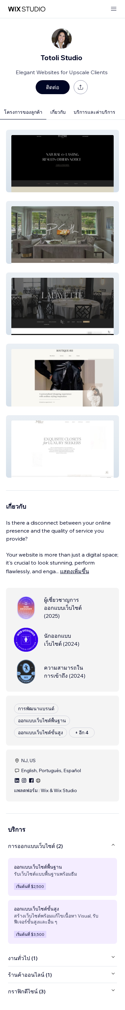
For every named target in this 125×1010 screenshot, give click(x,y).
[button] (62, 161)
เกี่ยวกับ (58, 112)
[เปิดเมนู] (114, 9)
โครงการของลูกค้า (23, 112)
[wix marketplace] (26, 9)
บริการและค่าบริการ (94, 112)
